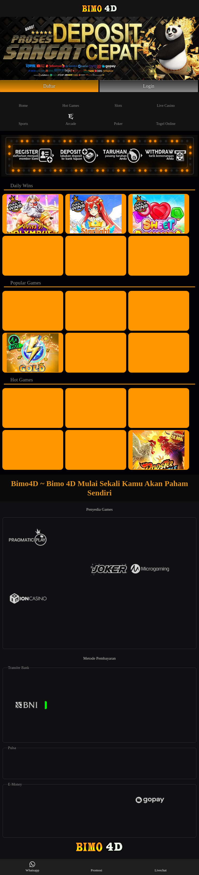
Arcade (71, 119)
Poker (118, 119)
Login (148, 86)
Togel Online (165, 119)
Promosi (96, 866)
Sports (23, 119)
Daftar (49, 86)
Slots (118, 101)
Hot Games (70, 101)
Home (23, 101)
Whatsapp (32, 866)
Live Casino (166, 101)
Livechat (161, 866)
